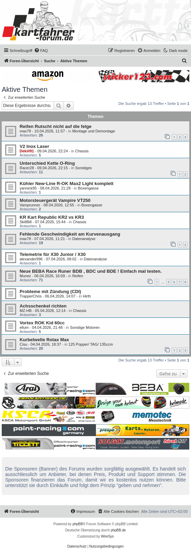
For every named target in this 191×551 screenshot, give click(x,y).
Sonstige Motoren (84, 327)
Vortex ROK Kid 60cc (42, 322)
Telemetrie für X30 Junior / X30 (53, 254)
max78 (25, 131)
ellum (24, 327)
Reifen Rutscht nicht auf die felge (56, 126)
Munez (25, 276)
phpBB (78, 524)
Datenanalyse (83, 239)
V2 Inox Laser (34, 146)
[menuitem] (41, 50)
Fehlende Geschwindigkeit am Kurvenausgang (70, 234)
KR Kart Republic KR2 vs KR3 (52, 217)
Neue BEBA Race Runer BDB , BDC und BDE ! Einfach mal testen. (91, 271)
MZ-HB (26, 311)
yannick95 (28, 188)
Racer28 (27, 168)
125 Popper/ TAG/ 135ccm (90, 344)
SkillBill (26, 222)
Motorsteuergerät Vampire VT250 (55, 200)
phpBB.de (118, 530)
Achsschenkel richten (43, 306)
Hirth (87, 296)
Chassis (81, 151)
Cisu (23, 344)
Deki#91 (27, 151)
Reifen (77, 276)
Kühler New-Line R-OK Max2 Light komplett (67, 183)
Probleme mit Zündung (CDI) (50, 291)
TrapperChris (31, 296)
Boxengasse (88, 188)
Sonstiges (83, 168)
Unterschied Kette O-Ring (47, 163)
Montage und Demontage (93, 131)
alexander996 (31, 259)
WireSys (107, 536)
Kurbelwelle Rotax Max (44, 339)
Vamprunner (30, 205)
